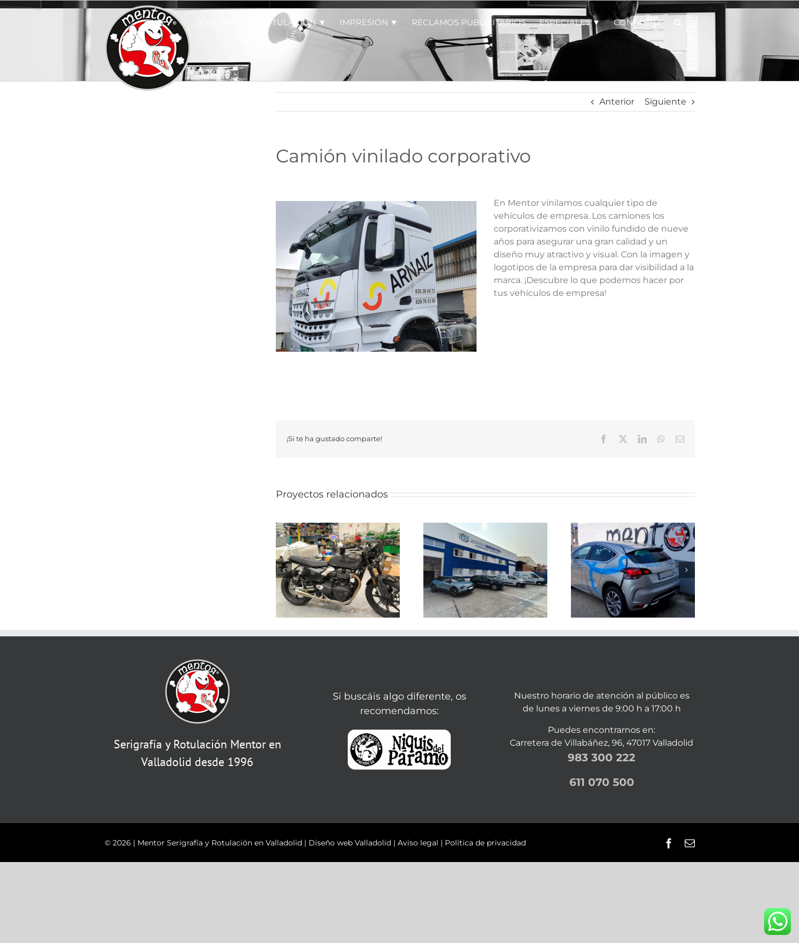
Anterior (616, 101)
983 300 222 (601, 757)
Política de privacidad (485, 843)
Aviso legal (418, 843)
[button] (677, 21)
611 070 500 (601, 782)
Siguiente (665, 101)
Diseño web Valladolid (350, 843)
